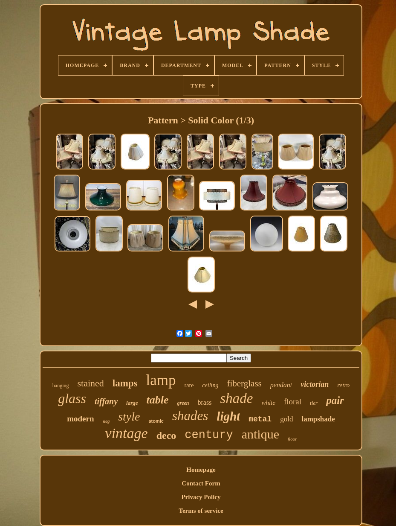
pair (335, 400)
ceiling (210, 385)
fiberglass (244, 383)
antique (260, 434)
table (158, 400)
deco (166, 435)
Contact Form (201, 483)
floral (292, 401)
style (129, 416)
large (132, 403)
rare (189, 385)
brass (205, 402)
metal (260, 419)
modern (80, 418)
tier (314, 403)
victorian (315, 384)
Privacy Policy (200, 497)
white (268, 402)
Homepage (200, 469)
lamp (161, 380)
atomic (155, 421)
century (209, 435)
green (183, 403)
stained (90, 383)
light (228, 416)
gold (286, 419)
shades (190, 415)
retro (343, 385)
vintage (126, 433)
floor (292, 438)
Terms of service (201, 510)
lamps (125, 383)
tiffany (106, 401)
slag (106, 421)
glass (72, 398)
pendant (281, 385)
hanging (60, 386)
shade (236, 398)
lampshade (318, 419)
